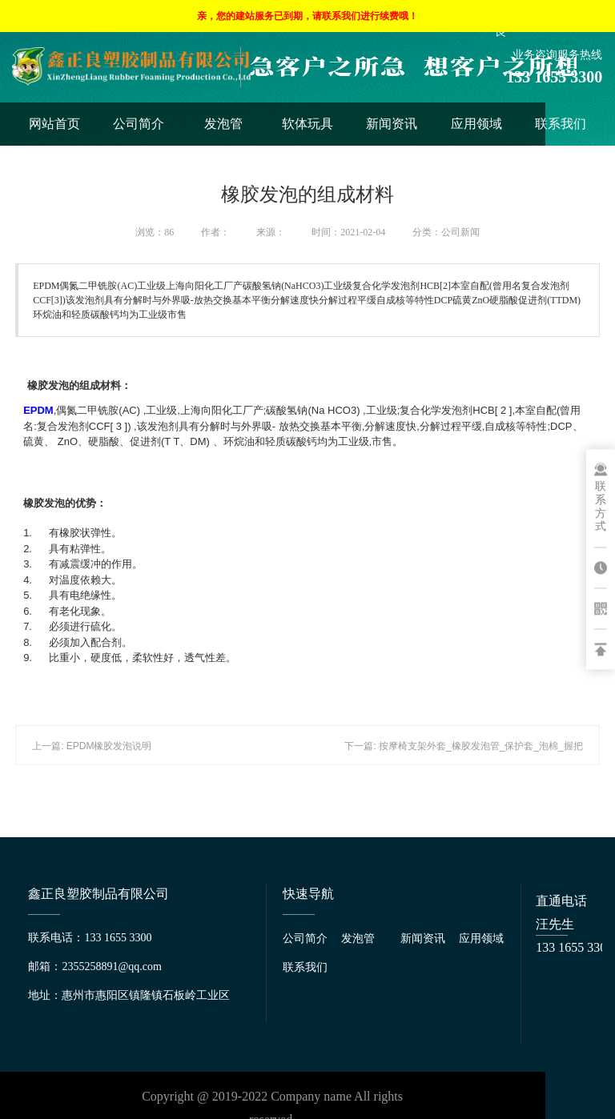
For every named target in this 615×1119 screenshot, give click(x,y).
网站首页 (54, 123)
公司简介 (138, 123)
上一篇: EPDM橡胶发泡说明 (91, 746)
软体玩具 (307, 123)
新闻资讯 (391, 123)
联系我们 (560, 123)
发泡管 (223, 123)
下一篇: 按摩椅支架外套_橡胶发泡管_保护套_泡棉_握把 (463, 746)
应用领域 (476, 123)
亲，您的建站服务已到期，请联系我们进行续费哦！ (307, 16)
